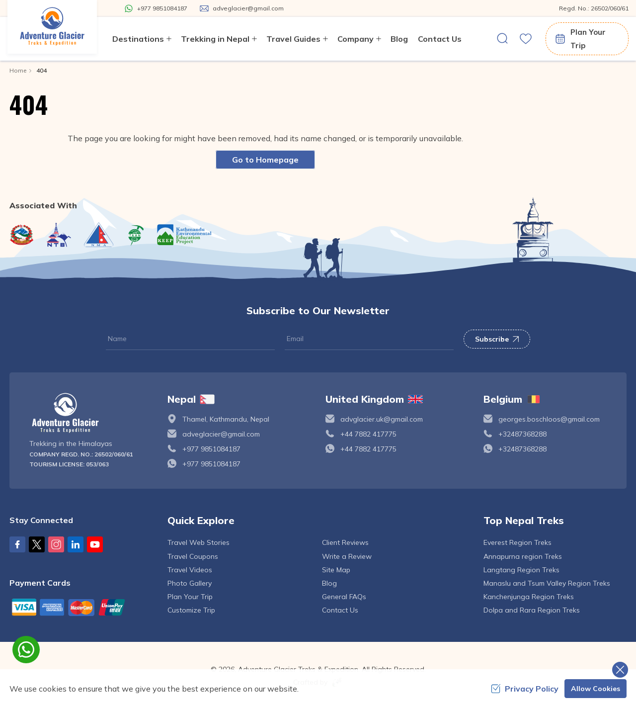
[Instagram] (56, 544)
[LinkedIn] (75, 544)
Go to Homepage (265, 160)
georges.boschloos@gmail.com (549, 419)
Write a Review (347, 556)
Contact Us (440, 39)
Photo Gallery (189, 583)
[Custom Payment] (81, 607)
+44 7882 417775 (368, 434)
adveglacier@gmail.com (221, 434)
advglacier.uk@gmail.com (381, 419)
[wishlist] (526, 39)
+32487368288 (522, 434)
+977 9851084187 (211, 448)
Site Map (336, 569)
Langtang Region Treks (521, 569)
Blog (399, 39)
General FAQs (344, 596)
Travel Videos (189, 569)
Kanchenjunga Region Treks (528, 596)
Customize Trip (191, 610)
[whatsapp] (26, 649)
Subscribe (497, 339)
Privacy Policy (524, 689)
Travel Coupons (192, 556)
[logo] (91, 413)
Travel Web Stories (198, 542)
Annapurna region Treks (522, 556)
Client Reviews (345, 542)
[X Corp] (37, 544)
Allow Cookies (595, 688)
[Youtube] (95, 544)
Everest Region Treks (517, 542)
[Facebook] (17, 544)
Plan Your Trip (580, 38)
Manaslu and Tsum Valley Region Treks (546, 583)
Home (17, 70)
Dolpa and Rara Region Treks (531, 610)
